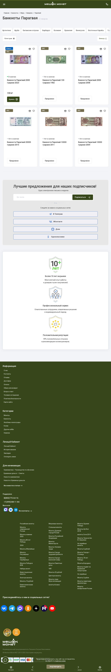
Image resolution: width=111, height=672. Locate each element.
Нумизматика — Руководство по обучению (19, 470)
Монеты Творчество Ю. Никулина (84, 539)
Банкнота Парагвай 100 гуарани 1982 (53, 81)
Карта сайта (8, 402)
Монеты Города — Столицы (83, 553)
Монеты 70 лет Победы (82, 559)
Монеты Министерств (53, 542)
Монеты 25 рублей (55, 572)
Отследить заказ (10, 457)
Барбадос (46, 30)
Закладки (7, 453)
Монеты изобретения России (84, 587)
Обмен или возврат (11, 388)
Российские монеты (27, 524)
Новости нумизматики (12, 477)
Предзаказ (49, 99)
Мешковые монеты (55, 524)
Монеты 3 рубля (83, 578)
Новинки (7, 433)
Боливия (57, 30)
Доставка (7, 381)
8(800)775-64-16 (11, 498)
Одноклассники (55, 237)
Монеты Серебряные (24, 559)
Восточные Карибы (96, 30)
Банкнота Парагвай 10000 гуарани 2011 (54, 143)
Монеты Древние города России (55, 532)
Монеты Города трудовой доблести (56, 553)
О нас (6, 370)
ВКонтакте (55, 221)
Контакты (7, 374)
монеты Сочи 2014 (84, 534)
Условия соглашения (11, 395)
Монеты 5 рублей (83, 549)
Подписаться (83, 197)
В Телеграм (56, 214)
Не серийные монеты (82, 544)
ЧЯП (50, 569)
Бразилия (68, 30)
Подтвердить (55, 667)
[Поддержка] (107, 4)
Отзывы (6, 377)
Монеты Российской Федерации (56, 537)
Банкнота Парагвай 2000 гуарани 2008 (89, 81)
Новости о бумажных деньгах (14, 480)
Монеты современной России (25, 529)
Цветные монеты (55, 576)
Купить (13, 99)
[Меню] (4, 4)
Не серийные (82, 574)
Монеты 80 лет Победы (25, 541)
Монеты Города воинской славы (54, 559)
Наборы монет (25, 569)
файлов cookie (60, 661)
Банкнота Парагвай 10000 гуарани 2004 (90, 143)
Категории (9, 38)
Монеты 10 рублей (26, 581)
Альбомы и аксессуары (12, 422)
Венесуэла (80, 30)
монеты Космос (54, 585)
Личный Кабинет (10, 446)
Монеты (7, 415)
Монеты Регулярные (24, 553)
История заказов (10, 449)
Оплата (6, 384)
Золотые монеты (26, 578)
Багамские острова (31, 30)
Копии (6, 426)
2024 (21, 545)
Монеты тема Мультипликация (55, 580)
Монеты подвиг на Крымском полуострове (84, 568)
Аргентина (6, 30)
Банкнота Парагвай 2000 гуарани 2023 (18, 81)
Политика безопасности (12, 398)
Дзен (55, 229)
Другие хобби (9, 429)
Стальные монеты (55, 527)
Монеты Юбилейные (27, 549)
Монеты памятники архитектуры (84, 582)
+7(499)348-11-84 (11, 502)
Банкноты (7, 419)
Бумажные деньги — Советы (14, 473)
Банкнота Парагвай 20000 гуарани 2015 (19, 143)
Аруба (16, 30)
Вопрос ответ (8, 391)
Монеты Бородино (84, 563)
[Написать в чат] (5, 660)
